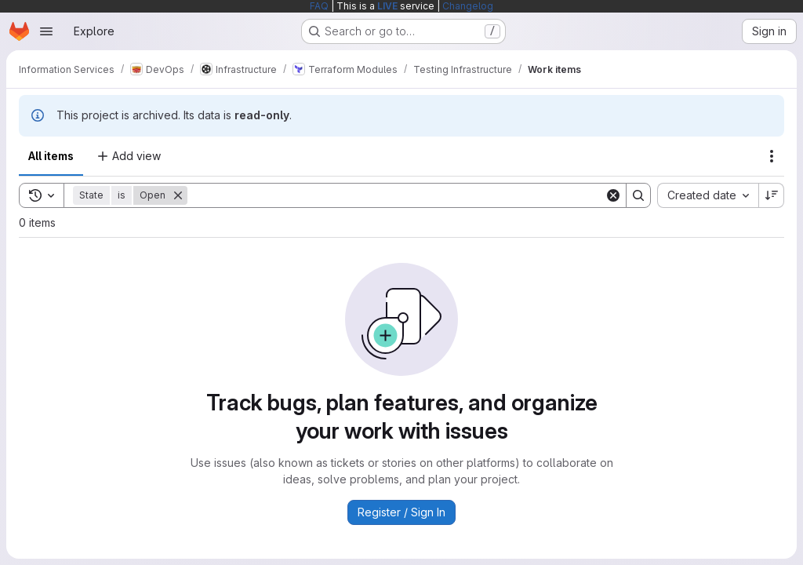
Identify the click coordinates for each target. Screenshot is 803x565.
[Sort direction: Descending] (771, 195)
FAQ (319, 6)
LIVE (387, 6)
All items (51, 155)
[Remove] (178, 195)
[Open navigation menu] (46, 31)
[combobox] (707, 195)
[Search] (396, 195)
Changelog (467, 6)
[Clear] (613, 195)
